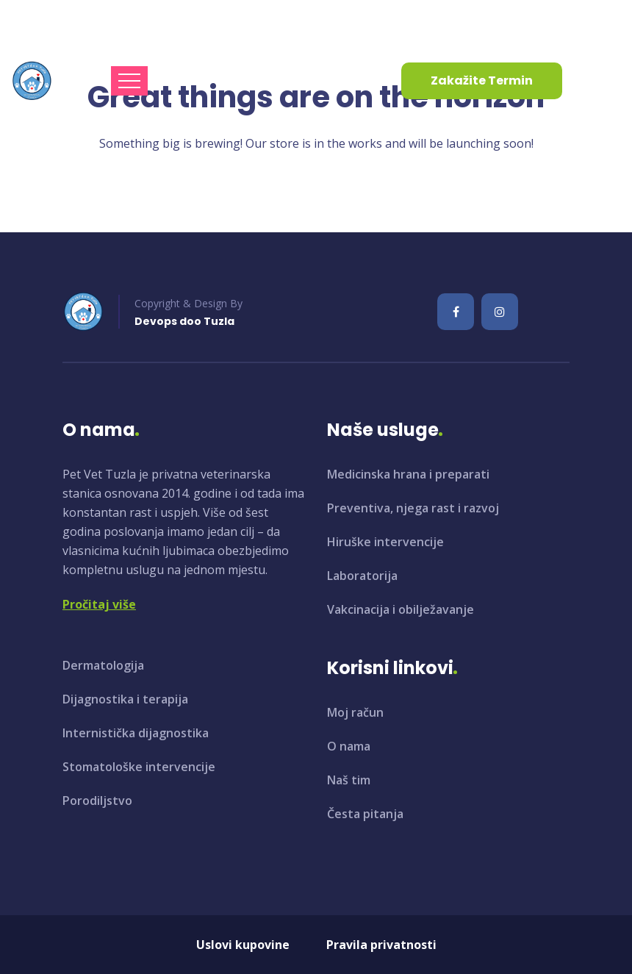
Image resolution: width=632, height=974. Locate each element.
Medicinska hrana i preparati (408, 474)
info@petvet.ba (64, 21)
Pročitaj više (99, 604)
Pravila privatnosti (381, 945)
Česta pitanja (365, 814)
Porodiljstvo (97, 800)
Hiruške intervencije (385, 542)
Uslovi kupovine (243, 945)
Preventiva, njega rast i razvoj (413, 508)
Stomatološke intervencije (138, 767)
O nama (348, 746)
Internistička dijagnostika (135, 733)
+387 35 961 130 (202, 21)
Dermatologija (103, 665)
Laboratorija (362, 575)
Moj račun (355, 712)
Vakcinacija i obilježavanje (400, 609)
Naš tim (348, 780)
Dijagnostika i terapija (125, 699)
